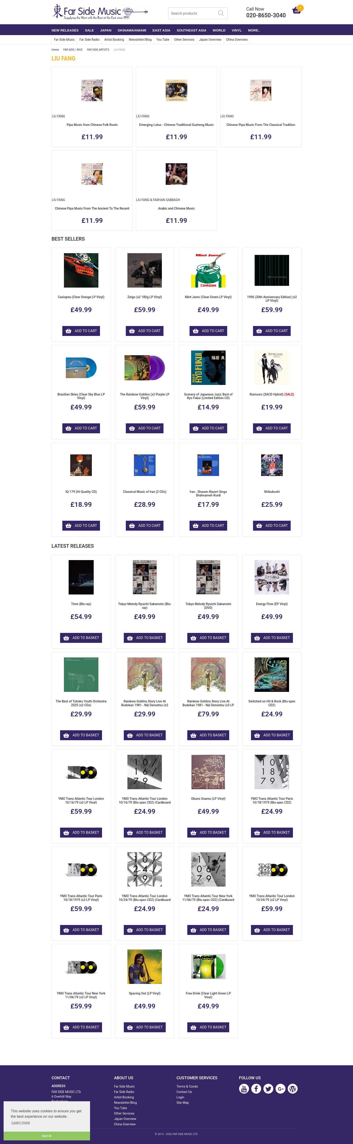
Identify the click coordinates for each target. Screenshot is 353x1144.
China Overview (237, 39)
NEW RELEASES (65, 30)
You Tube (162, 39)
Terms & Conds (187, 1086)
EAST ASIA (161, 30)
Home (55, 49)
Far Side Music (64, 39)
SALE (89, 30)
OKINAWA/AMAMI (132, 30)
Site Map (182, 1102)
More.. (254, 30)
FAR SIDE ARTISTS (98, 49)
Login (180, 1097)
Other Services (184, 39)
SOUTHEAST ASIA (191, 30)
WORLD (219, 30)
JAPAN (105, 30)
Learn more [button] (20, 1122)
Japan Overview (210, 39)
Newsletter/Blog (140, 39)
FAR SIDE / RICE (72, 49)
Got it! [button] (47, 1136)
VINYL (237, 30)
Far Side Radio (89, 39)
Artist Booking (114, 39)
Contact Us (184, 1092)
